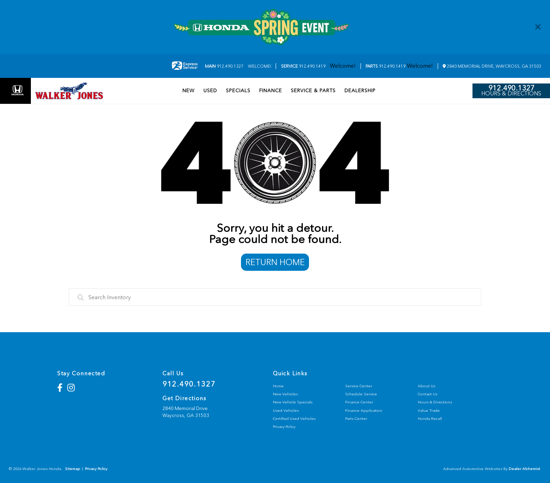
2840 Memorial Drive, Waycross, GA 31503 (492, 66)
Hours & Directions (511, 93)
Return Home (275, 262)
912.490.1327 (224, 66)
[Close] (538, 27)
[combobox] (275, 297)
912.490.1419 (303, 66)
